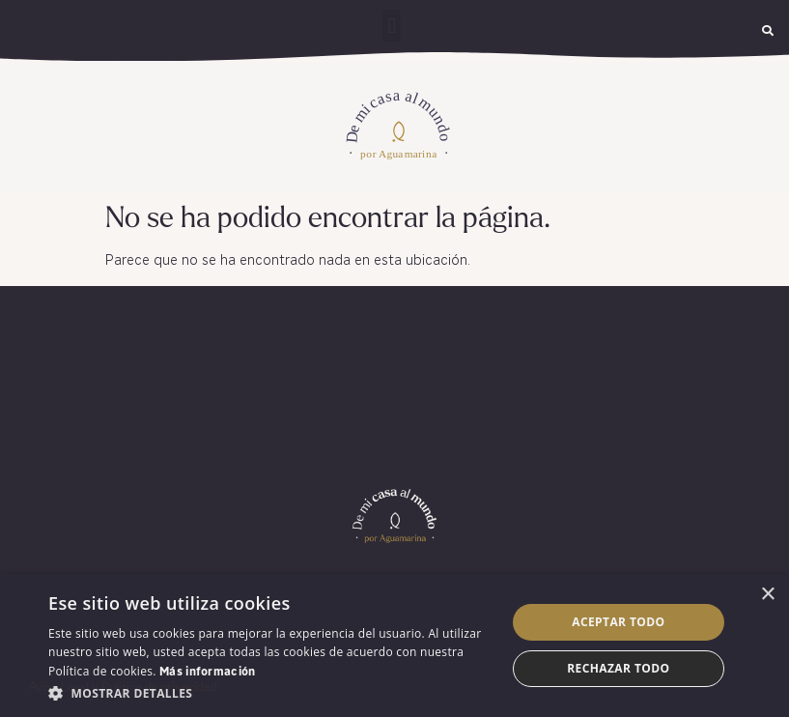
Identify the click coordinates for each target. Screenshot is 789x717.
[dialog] (394, 645)
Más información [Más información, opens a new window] (207, 672)
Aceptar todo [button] (618, 622)
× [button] (767, 595)
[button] (391, 26)
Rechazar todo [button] (618, 668)
